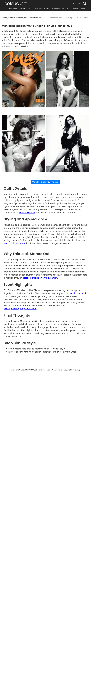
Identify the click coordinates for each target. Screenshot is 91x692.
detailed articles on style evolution (40, 277)
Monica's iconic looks (14, 243)
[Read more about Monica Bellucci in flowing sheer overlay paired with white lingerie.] (67, 143)
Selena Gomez (72, 9)
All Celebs (77, 3)
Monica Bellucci (35, 18)
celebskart (29, 369)
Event (45, 18)
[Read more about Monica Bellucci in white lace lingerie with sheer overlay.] (23, 79)
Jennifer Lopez (11, 9)
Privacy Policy (57, 370)
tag (25, 18)
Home (4, 18)
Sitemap (76, 370)
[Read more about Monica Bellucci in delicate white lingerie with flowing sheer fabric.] (67, 79)
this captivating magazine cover (20, 308)
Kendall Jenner (25, 9)
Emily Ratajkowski (41, 9)
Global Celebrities (15, 18)
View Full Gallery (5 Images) (45, 182)
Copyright (68, 370)
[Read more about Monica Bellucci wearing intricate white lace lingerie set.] (23, 143)
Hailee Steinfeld (57, 9)
